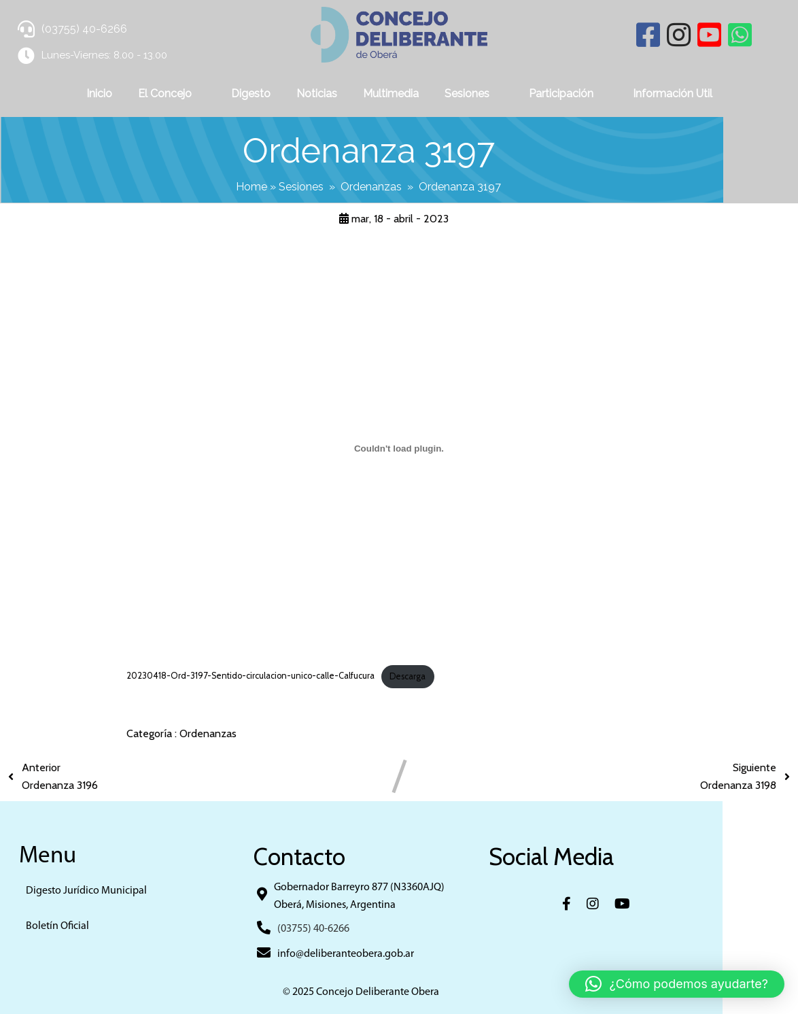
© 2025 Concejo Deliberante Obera (399, 990)
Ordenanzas (408, 185)
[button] (676, 984)
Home (289, 185)
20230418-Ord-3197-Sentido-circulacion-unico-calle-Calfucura (250, 674)
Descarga (407, 674)
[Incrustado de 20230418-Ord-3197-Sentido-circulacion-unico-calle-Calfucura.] (399, 446)
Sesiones (338, 185)
